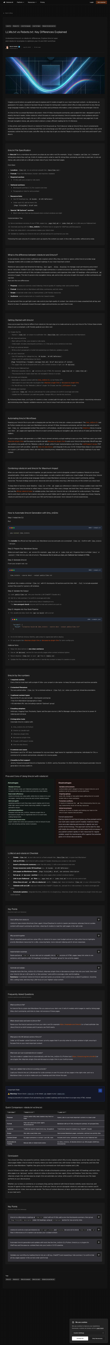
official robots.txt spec (24, 491)
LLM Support (66, 385)
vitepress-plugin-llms (51, 383)
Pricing (42, 2)
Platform (20, 2)
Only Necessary (97, 1338)
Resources (32, 2)
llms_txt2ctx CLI (44, 380)
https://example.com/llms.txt (70, 1024)
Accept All (79, 1338)
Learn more (99, 1328)
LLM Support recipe (89, 444)
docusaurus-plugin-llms (70, 383)
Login (92, 2)
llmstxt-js (86, 428)
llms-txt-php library (45, 447)
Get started (101, 2)
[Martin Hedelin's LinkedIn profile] (19, 46)
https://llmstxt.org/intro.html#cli (84, 1056)
